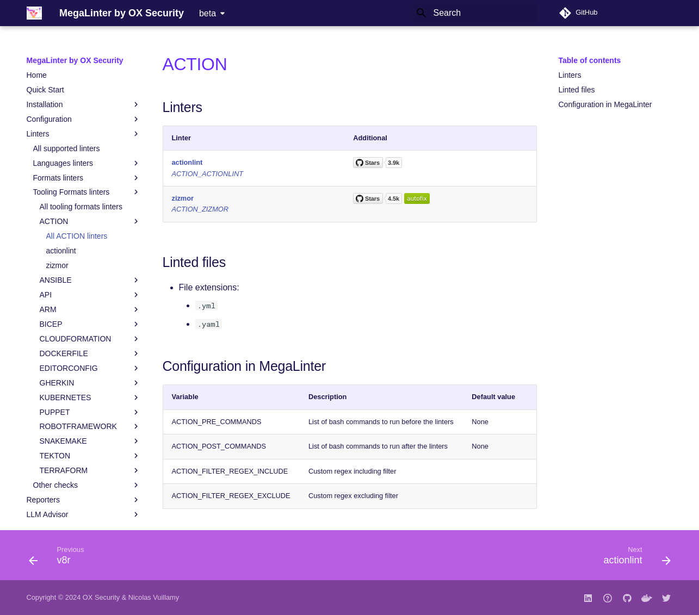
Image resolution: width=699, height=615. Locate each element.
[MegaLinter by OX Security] (34, 13)
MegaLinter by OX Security (75, 60)
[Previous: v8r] (60, 558)
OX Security (101, 597)
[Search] (473, 13)
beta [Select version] (207, 13)
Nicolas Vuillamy (153, 597)
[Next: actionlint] (633, 558)
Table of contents (590, 60)
